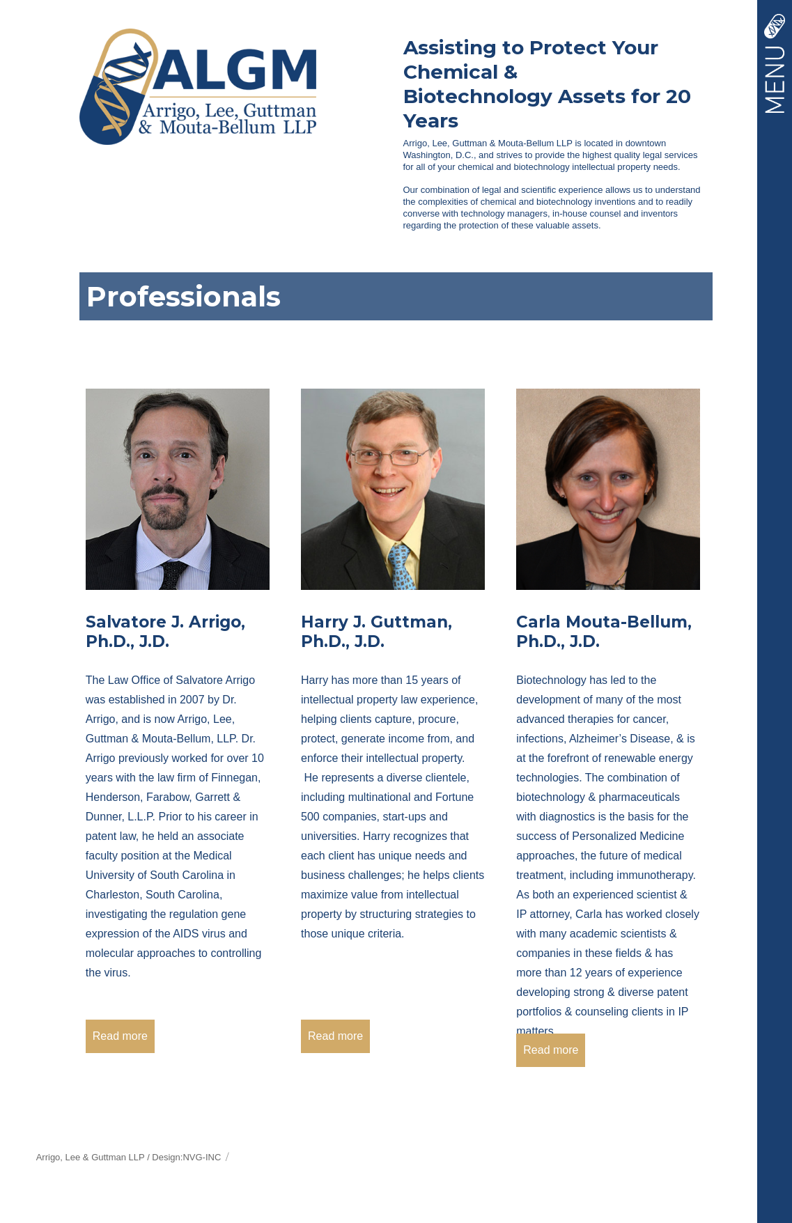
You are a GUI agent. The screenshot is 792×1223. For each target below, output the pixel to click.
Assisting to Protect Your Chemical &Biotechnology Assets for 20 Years (547, 84)
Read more (120, 1036)
